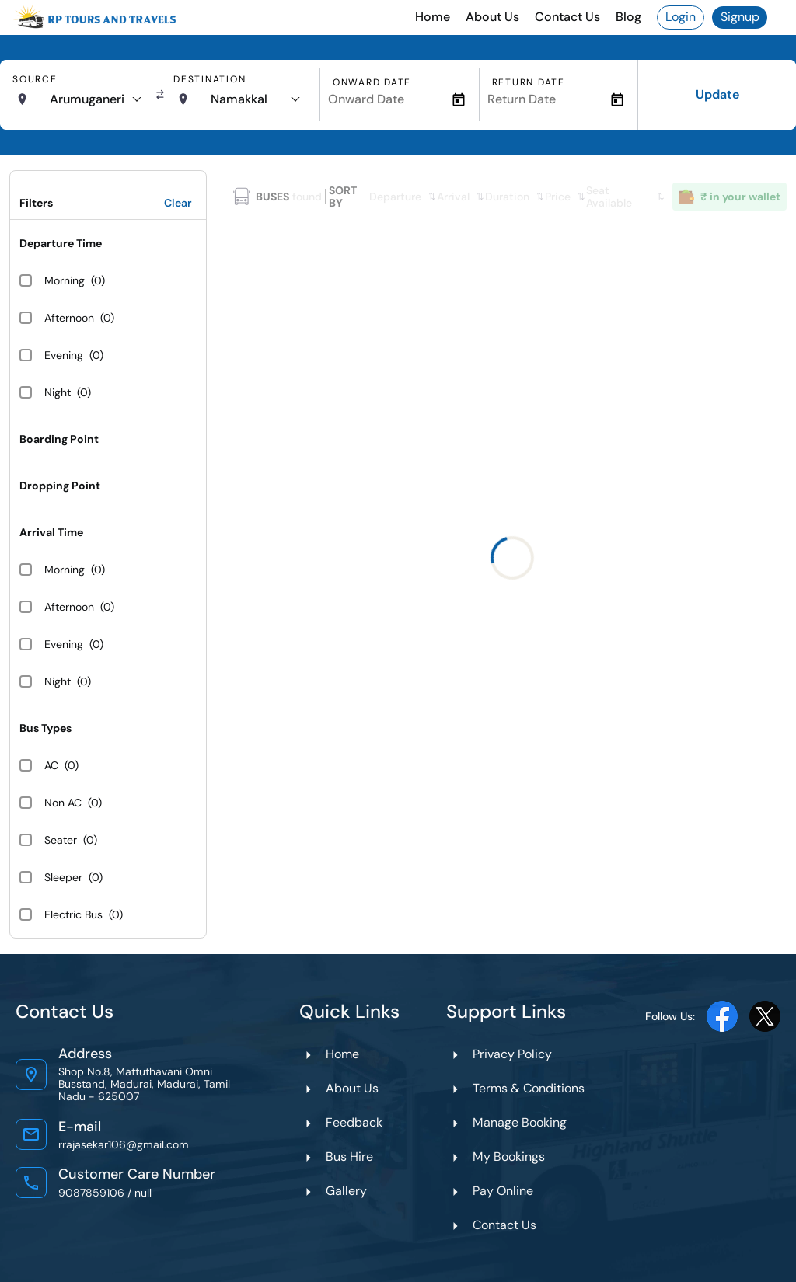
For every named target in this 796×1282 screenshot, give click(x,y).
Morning (64, 280)
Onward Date (372, 82)
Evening (63, 355)
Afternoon (69, 318)
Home (432, 17)
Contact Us (567, 17)
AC (51, 765)
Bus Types (45, 728)
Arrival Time (51, 532)
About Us (492, 17)
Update (717, 94)
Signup (740, 17)
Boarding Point (59, 439)
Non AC (63, 803)
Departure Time (60, 243)
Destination (209, 79)
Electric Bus (73, 914)
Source (35, 79)
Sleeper (63, 877)
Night (57, 392)
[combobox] (95, 99)
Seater (60, 840)
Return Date (528, 82)
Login (680, 17)
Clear (178, 203)
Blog (628, 17)
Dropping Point (59, 486)
